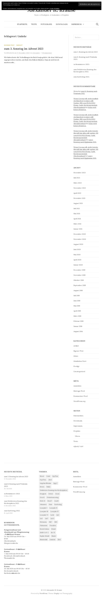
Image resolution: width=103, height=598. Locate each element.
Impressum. (76, 24)
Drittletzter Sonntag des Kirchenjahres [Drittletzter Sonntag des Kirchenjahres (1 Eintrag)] (53, 490)
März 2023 (78, 183)
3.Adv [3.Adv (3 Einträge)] (48, 476)
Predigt (19, 45)
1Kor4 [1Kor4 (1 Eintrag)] (42, 476)
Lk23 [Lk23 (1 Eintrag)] (52, 518)
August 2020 (78, 244)
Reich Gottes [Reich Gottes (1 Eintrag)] (44, 529)
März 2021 (77, 224)
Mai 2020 (77, 255)
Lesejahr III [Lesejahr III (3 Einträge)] (44, 511)
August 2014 (78, 331)
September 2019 (80, 285)
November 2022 (80, 188)
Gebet (76, 356)
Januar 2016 (78, 326)
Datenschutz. (79, 416)
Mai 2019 (77, 306)
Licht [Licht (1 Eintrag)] (52, 515)
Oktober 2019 (79, 280)
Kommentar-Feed (81, 396)
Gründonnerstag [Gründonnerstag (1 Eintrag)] (53, 497)
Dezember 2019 (79, 270)
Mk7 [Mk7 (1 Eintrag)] (50, 522)
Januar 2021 (78, 229)
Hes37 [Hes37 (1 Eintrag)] (49, 501)
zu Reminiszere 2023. (82, 64)
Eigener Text (9, 45)
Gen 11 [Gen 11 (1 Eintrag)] (42, 497)
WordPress (43, 593)
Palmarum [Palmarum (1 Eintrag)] (43, 525)
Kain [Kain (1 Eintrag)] (50, 504)
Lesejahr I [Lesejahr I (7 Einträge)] (43, 508)
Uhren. (77, 436)
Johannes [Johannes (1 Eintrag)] (43, 504)
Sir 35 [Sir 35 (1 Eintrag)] (53, 532)
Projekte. (77, 431)
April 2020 (77, 260)
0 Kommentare (47, 53)
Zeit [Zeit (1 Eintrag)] (59, 539)
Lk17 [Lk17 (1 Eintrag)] (46, 518)
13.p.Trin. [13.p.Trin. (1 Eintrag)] (43, 480)
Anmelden (77, 386)
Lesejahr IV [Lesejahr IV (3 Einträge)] (54, 511)
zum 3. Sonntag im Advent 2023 (23, 49)
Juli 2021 (77, 208)
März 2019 (77, 316)
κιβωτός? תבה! (78, 446)
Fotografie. (46, 24)
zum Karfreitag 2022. (82, 77)
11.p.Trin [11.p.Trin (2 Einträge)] (55, 476)
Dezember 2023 (80, 173)
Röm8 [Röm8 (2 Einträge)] (53, 529)
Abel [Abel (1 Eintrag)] (50, 480)
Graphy (56, 593)
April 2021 (77, 219)
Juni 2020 (77, 249)
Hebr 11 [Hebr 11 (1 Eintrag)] (42, 501)
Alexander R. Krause (51, 10)
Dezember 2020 (80, 234)
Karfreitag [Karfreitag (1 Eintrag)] (58, 504)
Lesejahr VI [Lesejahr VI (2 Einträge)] (44, 515)
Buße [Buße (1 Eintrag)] (48, 487)
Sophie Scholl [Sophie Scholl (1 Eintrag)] (44, 536)
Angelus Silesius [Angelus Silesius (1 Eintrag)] (45, 483)
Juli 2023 (77, 178)
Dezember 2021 (79, 198)
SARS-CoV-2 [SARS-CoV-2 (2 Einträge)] (44, 532)
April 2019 (77, 311)
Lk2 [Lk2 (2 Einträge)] (57, 515)
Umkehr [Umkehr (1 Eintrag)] (52, 539)
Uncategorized (79, 371)
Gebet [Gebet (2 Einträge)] (50, 494)
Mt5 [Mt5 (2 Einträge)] (55, 522)
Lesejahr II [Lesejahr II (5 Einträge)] (53, 508)
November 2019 (79, 275)
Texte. (34, 24)
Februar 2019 (78, 321)
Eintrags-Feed (79, 391)
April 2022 (77, 193)
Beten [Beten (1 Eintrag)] (42, 487)
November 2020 (80, 239)
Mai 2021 (77, 214)
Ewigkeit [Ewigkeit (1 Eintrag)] (43, 494)
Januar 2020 (78, 265)
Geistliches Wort (80, 361)
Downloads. (62, 24)
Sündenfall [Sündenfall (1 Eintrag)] (43, 539)
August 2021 (78, 203)
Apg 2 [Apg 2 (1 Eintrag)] (55, 483)
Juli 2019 (77, 296)
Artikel (76, 346)
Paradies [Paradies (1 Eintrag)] (53, 525)
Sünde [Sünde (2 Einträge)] (54, 536)
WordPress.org (79, 401)
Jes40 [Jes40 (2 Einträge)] (56, 501)
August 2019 (78, 290)
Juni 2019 (77, 301)
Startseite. (22, 24)
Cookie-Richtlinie (54, 8)
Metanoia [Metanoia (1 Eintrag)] (43, 522)
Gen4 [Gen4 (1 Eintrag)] (57, 494)
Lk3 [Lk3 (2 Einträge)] (41, 518)
